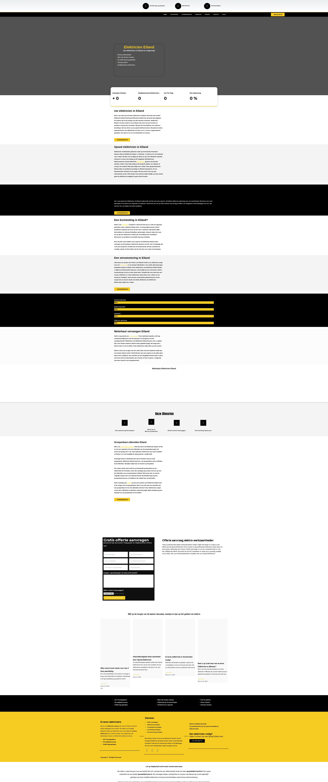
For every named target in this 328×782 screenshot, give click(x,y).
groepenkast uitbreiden (127, 446)
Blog (224, 14)
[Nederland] (164, 521)
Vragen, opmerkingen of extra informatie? (120, 573)
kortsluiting (125, 224)
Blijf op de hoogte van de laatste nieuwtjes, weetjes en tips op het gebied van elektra (164, 614)
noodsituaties (141, 161)
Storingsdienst (187, 14)
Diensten (198, 14)
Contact (216, 14)
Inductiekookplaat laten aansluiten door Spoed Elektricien (144, 659)
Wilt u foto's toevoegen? (114, 590)
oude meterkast (134, 336)
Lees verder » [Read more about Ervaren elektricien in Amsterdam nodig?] (169, 672)
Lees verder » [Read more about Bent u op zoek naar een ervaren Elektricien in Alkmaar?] (202, 682)
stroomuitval (124, 265)
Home (165, 14)
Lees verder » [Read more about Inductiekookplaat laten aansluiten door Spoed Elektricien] (137, 677)
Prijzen (207, 14)
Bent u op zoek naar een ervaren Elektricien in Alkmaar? (210, 666)
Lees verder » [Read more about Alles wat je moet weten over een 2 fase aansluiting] (104, 683)
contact (129, 483)
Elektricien (174, 14)
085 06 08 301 (186, 5)
